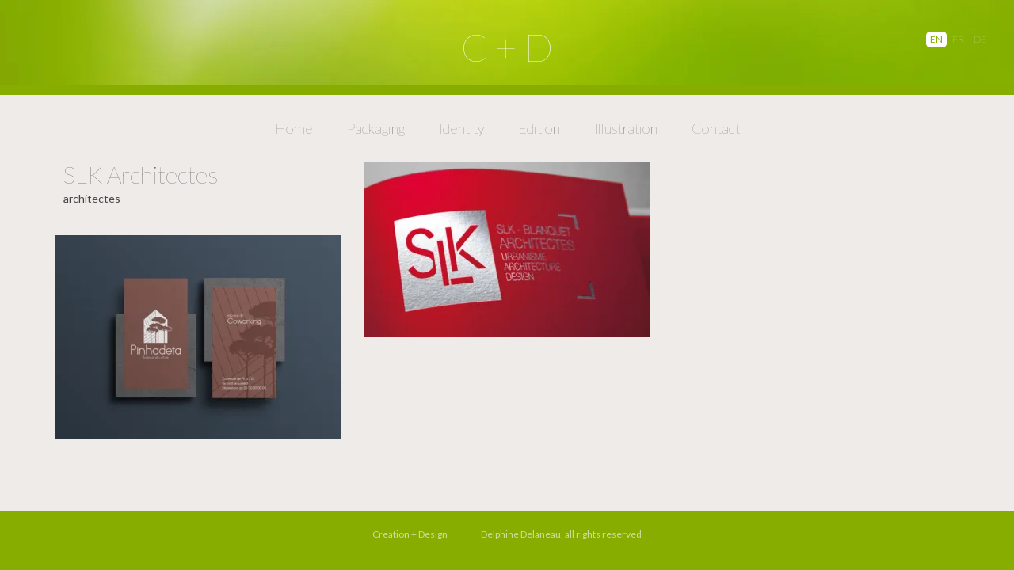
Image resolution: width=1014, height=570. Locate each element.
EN (936, 39)
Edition (539, 128)
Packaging (376, 128)
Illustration (626, 128)
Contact (716, 128)
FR (958, 39)
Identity (461, 128)
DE (980, 39)
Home (294, 128)
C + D (507, 47)
